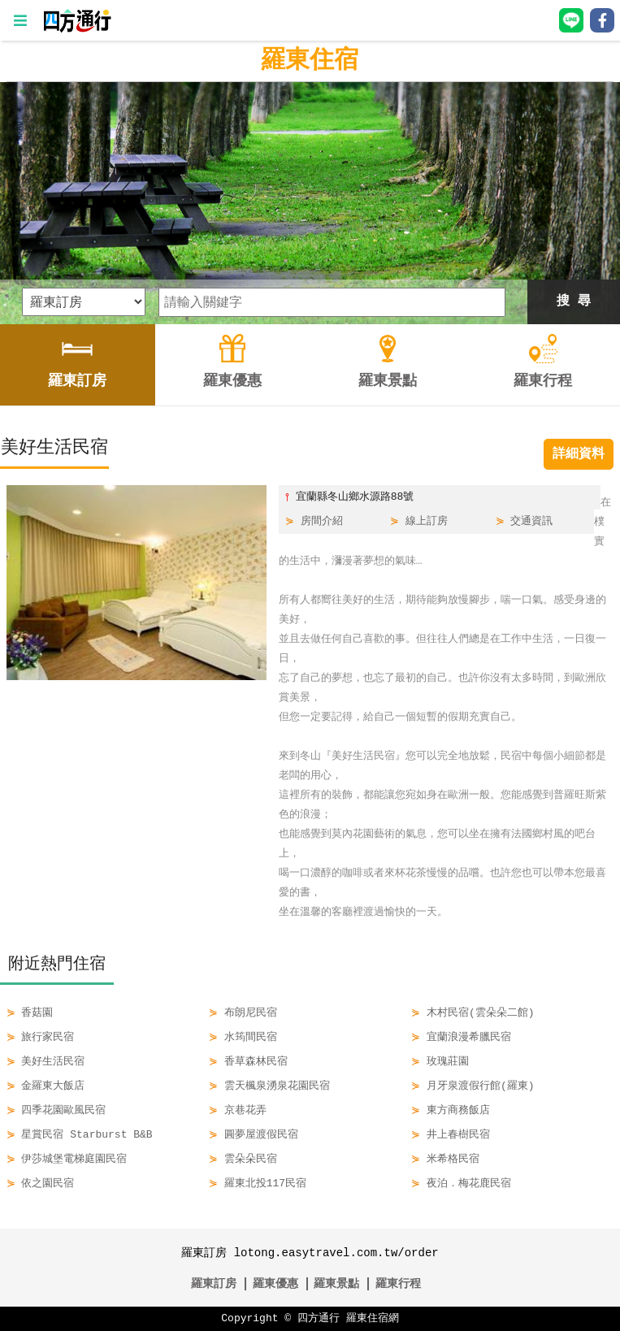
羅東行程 (398, 1283)
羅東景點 (336, 1283)
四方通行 (318, 1318)
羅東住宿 (309, 60)
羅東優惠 (275, 1283)
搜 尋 (574, 301)
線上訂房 (426, 521)
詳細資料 (579, 454)
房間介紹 (322, 521)
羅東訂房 (213, 1283)
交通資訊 (531, 521)
